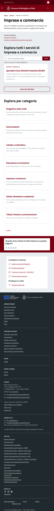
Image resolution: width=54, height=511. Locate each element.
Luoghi (6, 372)
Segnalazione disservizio (11, 477)
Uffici (5, 324)
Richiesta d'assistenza (10, 482)
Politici (6, 321)
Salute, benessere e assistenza (13, 348)
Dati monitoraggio (9, 501)
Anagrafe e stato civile (10, 334)
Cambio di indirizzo (10, 37)
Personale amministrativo (11, 318)
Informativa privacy (9, 465)
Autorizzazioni (8, 337)
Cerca (46, 58)
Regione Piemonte (8, 2)
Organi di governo (9, 315)
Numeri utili (7, 410)
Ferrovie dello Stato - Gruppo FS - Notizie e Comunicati (20, 459)
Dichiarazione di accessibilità (12, 445)
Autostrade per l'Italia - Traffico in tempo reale (17, 451)
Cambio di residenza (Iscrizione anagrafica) (18, 40)
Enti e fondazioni (9, 313)
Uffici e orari (7, 407)
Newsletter (7, 494)
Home (6, 15)
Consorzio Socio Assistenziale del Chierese (16, 462)
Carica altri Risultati (27, 89)
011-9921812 (14, 392)
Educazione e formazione (11, 343)
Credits (37, 501)
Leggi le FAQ (7, 475)
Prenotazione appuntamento (12, 480)
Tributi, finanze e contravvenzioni (13, 351)
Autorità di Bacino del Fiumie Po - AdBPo (16, 448)
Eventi (6, 375)
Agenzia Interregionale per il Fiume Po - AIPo (17, 456)
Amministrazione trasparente (12, 473)
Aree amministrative (10, 307)
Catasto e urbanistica (10, 340)
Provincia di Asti (8, 442)
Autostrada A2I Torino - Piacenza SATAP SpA (17, 453)
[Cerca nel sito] (47, 8)
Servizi (12, 15)
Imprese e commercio (13, 67)
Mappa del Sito (16, 504)
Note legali (7, 468)
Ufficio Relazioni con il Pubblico (13, 405)
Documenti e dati (9, 310)
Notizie (6, 362)
